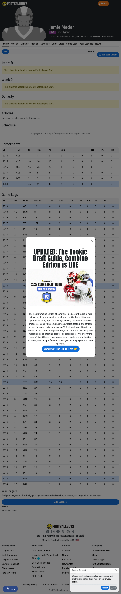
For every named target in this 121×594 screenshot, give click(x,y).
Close (113, 588)
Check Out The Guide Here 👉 (60, 349)
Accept (105, 588)
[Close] (116, 570)
